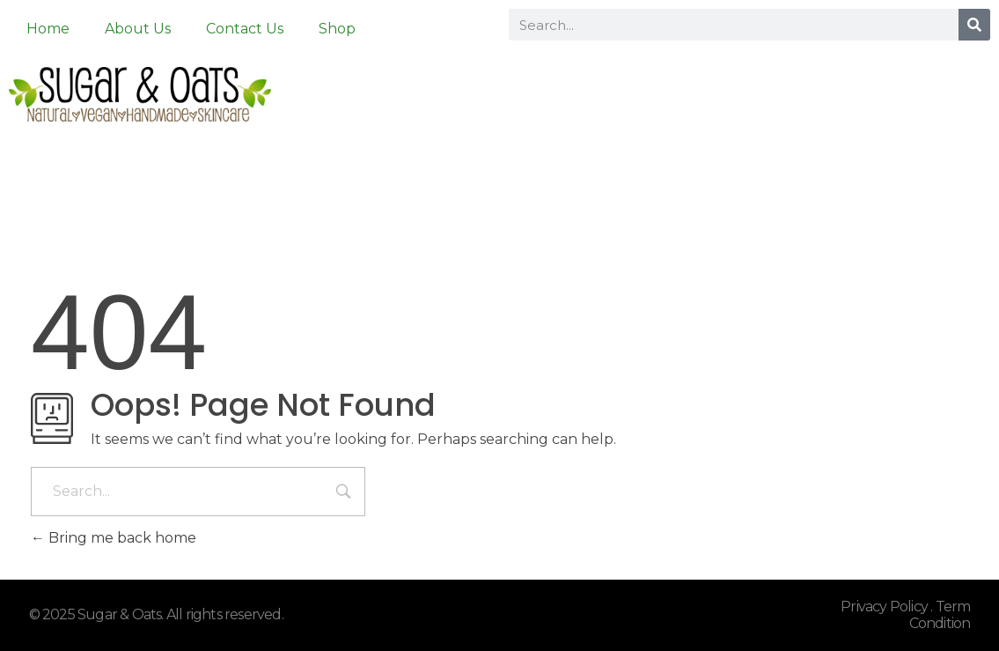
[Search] (974, 25)
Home (48, 28)
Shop (337, 28)
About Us (138, 28)
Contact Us (244, 28)
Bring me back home (113, 537)
